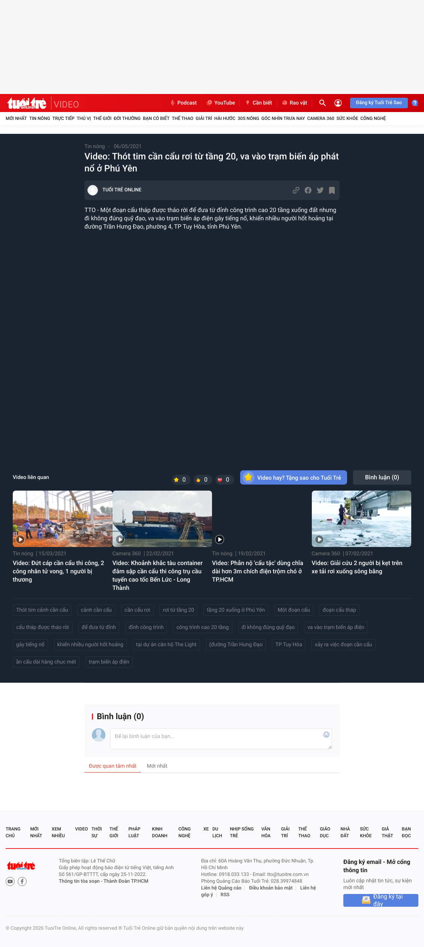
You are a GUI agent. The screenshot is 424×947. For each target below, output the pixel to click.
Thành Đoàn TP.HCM (126, 881)
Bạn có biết (156, 118)
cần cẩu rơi (137, 610)
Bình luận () (382, 477)
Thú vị (84, 118)
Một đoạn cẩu (294, 610)
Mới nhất (16, 118)
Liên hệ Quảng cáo (221, 888)
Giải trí (203, 118)
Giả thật (387, 832)
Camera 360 (320, 118)
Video (81, 829)
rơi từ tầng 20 (178, 610)
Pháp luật (134, 832)
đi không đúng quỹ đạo (268, 627)
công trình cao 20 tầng (202, 627)
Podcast (183, 103)
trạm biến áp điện (109, 662)
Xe (206, 829)
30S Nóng (248, 118)
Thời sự (97, 832)
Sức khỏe (347, 118)
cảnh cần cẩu (96, 610)
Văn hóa (266, 832)
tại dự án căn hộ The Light (166, 645)
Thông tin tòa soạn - (81, 881)
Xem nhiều (58, 832)
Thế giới (102, 118)
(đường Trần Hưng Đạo (236, 645)
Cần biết (258, 103)
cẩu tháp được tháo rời (42, 627)
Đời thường (127, 118)
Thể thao (182, 118)
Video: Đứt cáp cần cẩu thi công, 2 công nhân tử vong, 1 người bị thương (58, 571)
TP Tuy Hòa (288, 645)
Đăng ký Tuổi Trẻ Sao (379, 103)
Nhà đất (345, 832)
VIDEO (66, 104)
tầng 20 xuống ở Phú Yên (236, 610)
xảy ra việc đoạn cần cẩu (343, 645)
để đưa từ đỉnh (99, 627)
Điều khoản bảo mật (271, 888)
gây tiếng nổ (30, 645)
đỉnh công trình (146, 627)
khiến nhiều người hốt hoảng (90, 645)
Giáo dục (325, 832)
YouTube (220, 103)
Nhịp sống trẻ (242, 832)
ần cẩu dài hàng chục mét (46, 662)
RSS (225, 895)
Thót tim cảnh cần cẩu (42, 610)
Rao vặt (294, 103)
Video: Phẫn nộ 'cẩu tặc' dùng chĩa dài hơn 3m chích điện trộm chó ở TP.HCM (257, 571)
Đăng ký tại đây (388, 900)
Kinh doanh (159, 832)
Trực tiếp (64, 118)
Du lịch (217, 832)
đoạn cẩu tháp (339, 610)
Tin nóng (39, 118)
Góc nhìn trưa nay (283, 118)
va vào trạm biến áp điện (335, 627)
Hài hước (224, 118)
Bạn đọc (406, 832)
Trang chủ (13, 832)
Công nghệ (373, 118)
